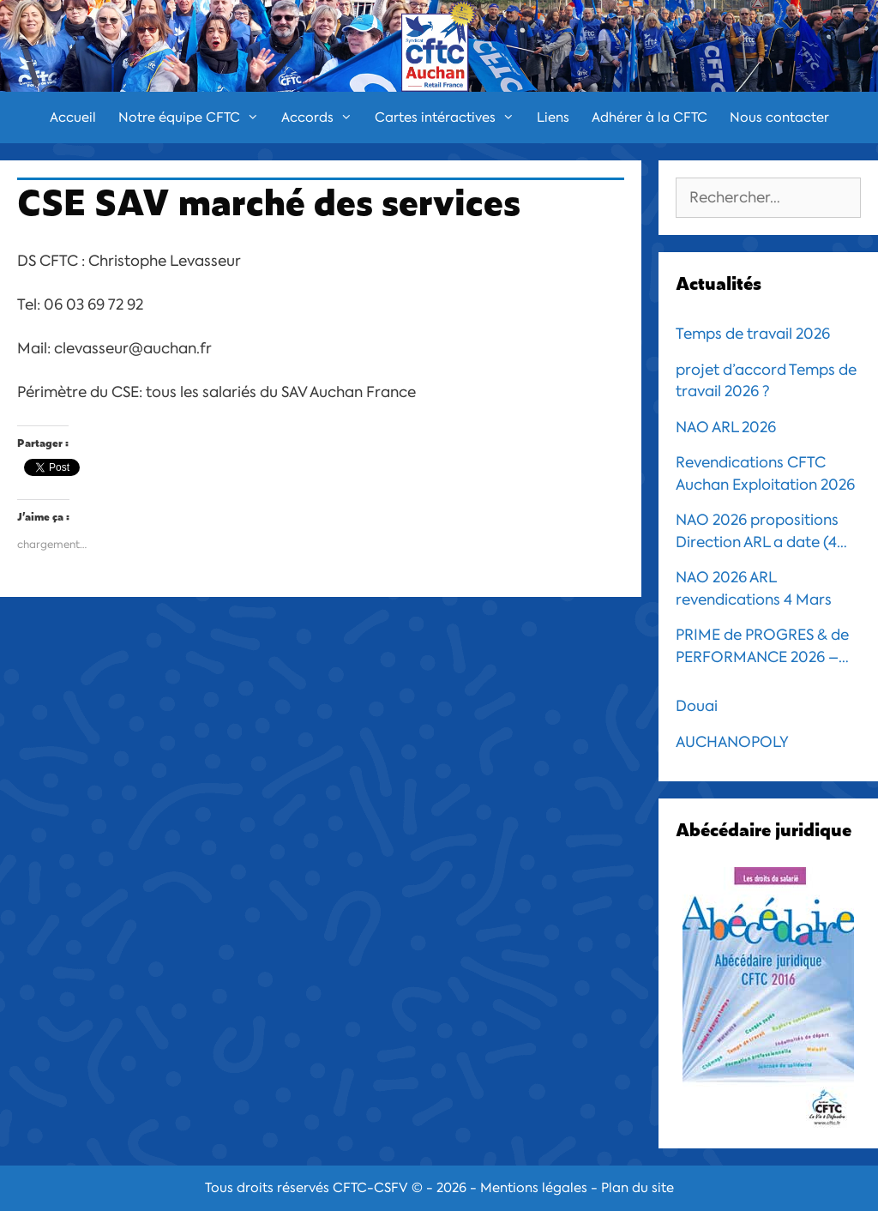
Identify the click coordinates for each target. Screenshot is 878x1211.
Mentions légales (533, 1187)
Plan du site (637, 1187)
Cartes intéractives (450, 117)
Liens (553, 117)
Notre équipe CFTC (194, 117)
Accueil (73, 117)
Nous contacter (779, 117)
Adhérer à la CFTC (649, 117)
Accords (322, 117)
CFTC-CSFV (370, 1187)
